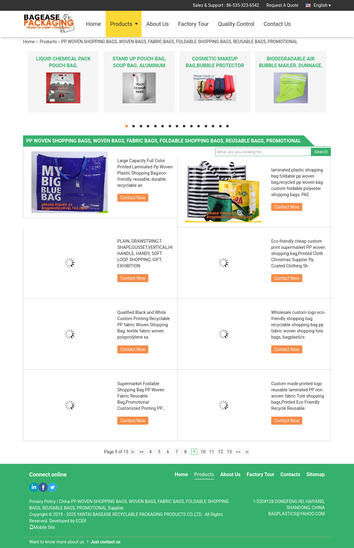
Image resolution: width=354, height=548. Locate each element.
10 (203, 451)
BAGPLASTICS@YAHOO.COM (296, 513)
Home (93, 24)
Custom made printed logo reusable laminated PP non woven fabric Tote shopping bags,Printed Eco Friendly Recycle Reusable (297, 396)
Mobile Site (42, 527)
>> (238, 451)
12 (220, 451)
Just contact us (105, 541)
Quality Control (236, 24)
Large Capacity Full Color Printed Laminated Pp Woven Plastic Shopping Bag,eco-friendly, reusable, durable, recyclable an (145, 173)
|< (133, 451)
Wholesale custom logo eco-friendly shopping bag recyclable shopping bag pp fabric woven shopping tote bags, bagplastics (298, 325)
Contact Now (132, 197)
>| (247, 451)
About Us (157, 24)
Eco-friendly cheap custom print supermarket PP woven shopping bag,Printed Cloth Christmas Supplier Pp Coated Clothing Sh (298, 253)
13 (229, 451)
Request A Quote (282, 5)
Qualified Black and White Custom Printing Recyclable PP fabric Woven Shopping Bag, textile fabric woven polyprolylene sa (143, 325)
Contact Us (277, 24)
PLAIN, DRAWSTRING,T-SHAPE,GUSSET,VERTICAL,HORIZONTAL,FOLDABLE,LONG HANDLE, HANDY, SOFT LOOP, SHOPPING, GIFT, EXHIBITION (145, 253)
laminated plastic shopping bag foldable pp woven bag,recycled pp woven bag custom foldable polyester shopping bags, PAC (297, 182)
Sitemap (315, 474)
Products (121, 24)
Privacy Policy (42, 501)
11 (211, 451)
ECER (81, 520)
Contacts (290, 474)
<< (141, 451)
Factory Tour (193, 24)
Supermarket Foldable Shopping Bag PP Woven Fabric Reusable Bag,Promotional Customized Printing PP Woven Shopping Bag (140, 396)
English (322, 5)
